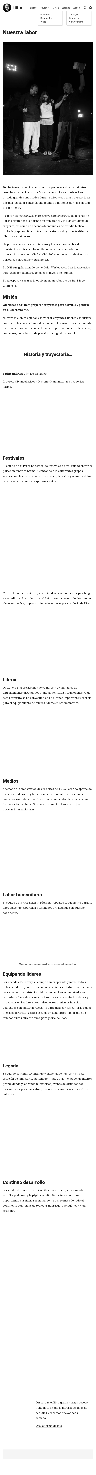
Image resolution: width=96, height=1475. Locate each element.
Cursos (76, 8)
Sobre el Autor (33, 1456)
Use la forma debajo (49, 1347)
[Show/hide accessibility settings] (90, 8)
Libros (33, 8)
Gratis (56, 8)
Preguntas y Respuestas (66, 1461)
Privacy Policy (42, 1461)
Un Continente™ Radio (40, 1451)
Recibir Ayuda (24, 1461)
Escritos (66, 8)
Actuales (62, 1456)
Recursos (44, 8)
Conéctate (49, 1456)
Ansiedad (75, 1456)
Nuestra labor (17, 1451)
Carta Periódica (77, 1451)
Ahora (19, 1456)
